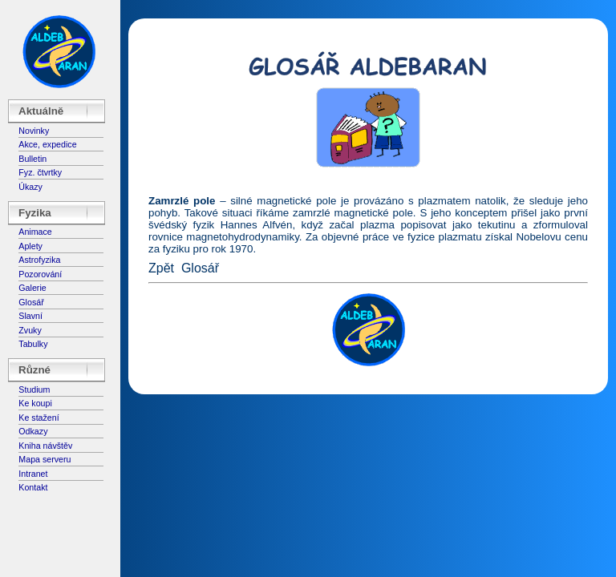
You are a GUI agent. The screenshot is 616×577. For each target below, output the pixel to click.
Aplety (30, 246)
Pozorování (40, 274)
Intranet (32, 473)
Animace (34, 231)
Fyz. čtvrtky (40, 172)
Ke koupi (34, 403)
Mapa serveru (44, 459)
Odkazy (32, 431)
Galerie (32, 288)
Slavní (30, 316)
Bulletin (32, 158)
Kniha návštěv (45, 445)
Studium (34, 389)
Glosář (30, 302)
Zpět (161, 268)
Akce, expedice (47, 144)
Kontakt (32, 487)
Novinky (33, 130)
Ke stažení (38, 417)
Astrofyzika (39, 259)
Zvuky (29, 330)
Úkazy (30, 187)
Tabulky (32, 344)
